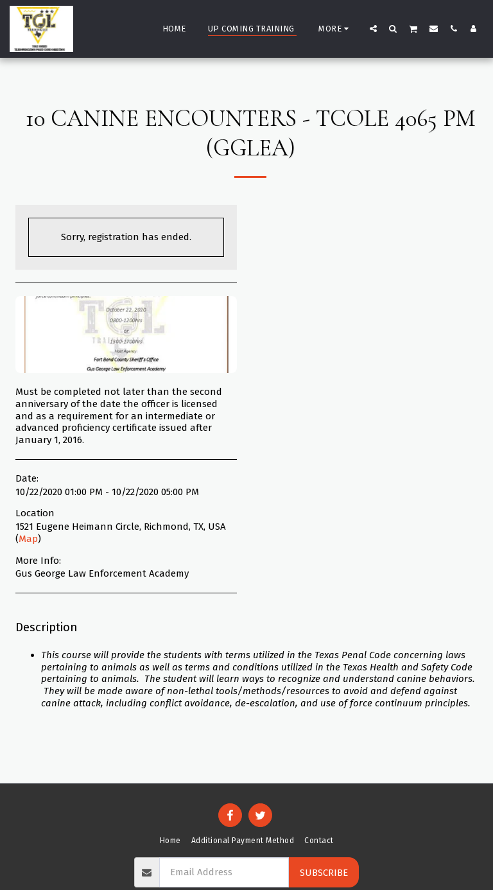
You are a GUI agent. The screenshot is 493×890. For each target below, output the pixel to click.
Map (28, 539)
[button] (373, 28)
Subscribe (324, 872)
